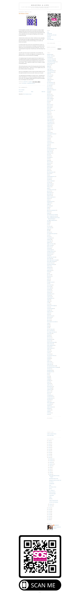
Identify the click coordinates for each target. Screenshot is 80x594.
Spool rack (49, 336)
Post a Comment (21, 89)
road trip (48, 295)
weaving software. (50, 398)
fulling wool (49, 186)
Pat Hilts (48, 271)
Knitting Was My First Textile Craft (55, 480)
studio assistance (50, 343)
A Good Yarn (49, 57)
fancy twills (49, 167)
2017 (49, 455)
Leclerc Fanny (49, 227)
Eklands (48, 164)
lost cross (48, 236)
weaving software (50, 396)
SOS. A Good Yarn (50, 330)
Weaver (48, 393)
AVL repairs (49, 85)
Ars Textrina (49, 76)
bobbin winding (49, 98)
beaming (48, 91)
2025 (49, 442)
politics (48, 279)
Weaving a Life (40, 5)
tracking (48, 377)
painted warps (49, 270)
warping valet (49, 389)
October (50, 462)
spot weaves (49, 337)
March (50, 474)
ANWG (48, 73)
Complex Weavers (50, 123)
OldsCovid (49, 265)
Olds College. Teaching (51, 261)
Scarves (48, 304)
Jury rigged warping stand (51, 220)
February (51, 504)
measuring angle (50, 249)
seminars (48, 312)
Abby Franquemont (50, 63)
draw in (48, 154)
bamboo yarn (49, 88)
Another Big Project (50, 72)
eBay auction (49, 161)
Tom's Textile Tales (50, 39)
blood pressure (49, 95)
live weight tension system (51, 233)
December (51, 459)
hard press (49, 198)
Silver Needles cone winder (51, 321)
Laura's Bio (49, 36)
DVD (48, 158)
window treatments (50, 406)
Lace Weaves (51, 481)
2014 (49, 509)
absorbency (49, 64)
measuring (49, 248)
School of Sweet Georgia (51, 305)
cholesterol (49, 117)
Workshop (49, 408)
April (50, 472)
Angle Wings (49, 69)
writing (48, 411)
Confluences (49, 129)
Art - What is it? (52, 490)
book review (49, 100)
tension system (49, 362)
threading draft (49, 370)
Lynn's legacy (49, 240)
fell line (48, 169)
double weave (49, 151)
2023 (49, 445)
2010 (49, 516)
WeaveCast (49, 392)
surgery (48, 349)
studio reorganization (50, 345)
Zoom (48, 414)
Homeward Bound (52, 491)
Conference (49, 126)
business (48, 113)
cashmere (48, 114)
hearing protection (50, 201)
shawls (48, 314)
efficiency (24, 83)
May (50, 470)
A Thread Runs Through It (51, 61)
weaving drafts (49, 395)
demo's (48, 145)
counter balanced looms (51, 133)
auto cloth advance (50, 82)
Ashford (48, 80)
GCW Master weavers (50, 189)
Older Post (43, 91)
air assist (48, 67)
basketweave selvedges (51, 89)
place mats (49, 274)
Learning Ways (51, 483)
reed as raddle (49, 287)
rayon (48, 283)
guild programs (49, 192)
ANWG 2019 (49, 75)
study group (49, 346)
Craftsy (48, 138)
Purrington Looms (50, 282)
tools (48, 374)
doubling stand (49, 152)
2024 (49, 444)
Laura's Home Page (50, 435)
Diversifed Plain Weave (51, 148)
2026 (49, 440)
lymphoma (49, 239)
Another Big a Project (50, 70)
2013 (49, 511)
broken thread (49, 105)
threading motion (31, 83)
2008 (49, 519)
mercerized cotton (50, 252)
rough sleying (49, 296)
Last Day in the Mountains (53, 502)
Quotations (49, 37)
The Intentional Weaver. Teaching (52, 367)
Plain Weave (49, 276)
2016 (49, 457)
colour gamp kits (50, 122)
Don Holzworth (49, 149)
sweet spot (49, 351)
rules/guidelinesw (50, 298)
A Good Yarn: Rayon (50, 58)
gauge (48, 188)
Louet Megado (49, 237)
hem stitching (49, 205)
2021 (49, 449)
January (50, 505)
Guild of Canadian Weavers (51, 433)
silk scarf (48, 318)
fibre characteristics (50, 172)
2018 (49, 454)
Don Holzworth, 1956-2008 (51, 34)
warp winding (49, 387)
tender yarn (49, 361)
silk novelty (49, 317)
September (51, 464)
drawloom (49, 155)
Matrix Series (49, 246)
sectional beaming (50, 308)
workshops (49, 409)
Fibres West (49, 173)
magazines (49, 242)
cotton (48, 130)
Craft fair (48, 135)
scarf (48, 302)
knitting (48, 221)
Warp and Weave (50, 386)
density (48, 147)
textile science (49, 364)
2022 (49, 447)
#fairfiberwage (49, 54)
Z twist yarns (49, 412)
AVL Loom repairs (50, 83)
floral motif (49, 177)
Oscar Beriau (49, 268)
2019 (49, 452)
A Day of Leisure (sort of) (53, 500)
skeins (48, 324)
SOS (48, 327)
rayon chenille (49, 284)
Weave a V (49, 390)
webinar (48, 401)
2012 (49, 512)
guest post (48, 191)
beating (48, 92)
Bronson (48, 108)
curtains (48, 144)
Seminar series (49, 311)
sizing (48, 323)
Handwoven (49, 195)
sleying (48, 326)
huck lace (48, 211)
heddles (48, 204)
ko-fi (48, 224)
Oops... (50, 485)
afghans (48, 66)
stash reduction (49, 339)
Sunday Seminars (50, 348)
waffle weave (49, 384)
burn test (48, 111)
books (48, 101)
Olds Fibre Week (50, 262)
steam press (49, 340)
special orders (49, 333)
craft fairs (48, 136)
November (51, 460)
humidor (48, 213)
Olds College (49, 258)
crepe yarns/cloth (50, 142)
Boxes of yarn (49, 104)
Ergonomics (49, 166)
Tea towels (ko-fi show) (51, 355)
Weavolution (49, 399)
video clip (48, 383)
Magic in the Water (50, 243)
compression (49, 125)
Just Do (50, 488)
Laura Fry (56, 525)
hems (48, 208)
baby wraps (49, 86)
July (50, 467)
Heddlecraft (49, 202)
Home (32, 91)
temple (48, 359)
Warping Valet (49, 33)
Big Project (49, 94)
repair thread (49, 290)
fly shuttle (48, 179)
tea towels (48, 354)
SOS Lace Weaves (50, 329)
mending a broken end (51, 251)
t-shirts (48, 352)
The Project (49, 368)
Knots (48, 223)
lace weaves (49, 226)
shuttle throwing (50, 315)
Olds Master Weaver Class (53, 478)
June (50, 469)
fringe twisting (49, 183)
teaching (48, 358)
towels (48, 376)
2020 (49, 450)
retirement (49, 292)
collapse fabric (49, 120)
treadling (48, 379)
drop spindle (49, 157)
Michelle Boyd (49, 254)
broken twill (49, 107)
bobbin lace (49, 97)
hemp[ (48, 207)
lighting (48, 229)
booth (48, 102)
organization (49, 267)
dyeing (48, 160)
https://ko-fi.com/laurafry (51, 210)
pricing (48, 280)
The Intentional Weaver (51, 365)
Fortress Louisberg (50, 180)
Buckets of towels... (50, 110)
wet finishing (49, 404)
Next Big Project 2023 (51, 257)
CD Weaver (49, 116)
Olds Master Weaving (50, 264)
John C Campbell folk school (52, 216)
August (50, 465)
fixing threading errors (51, 176)
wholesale (48, 405)
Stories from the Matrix (51, 342)
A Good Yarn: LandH (50, 60)
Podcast (48, 277)
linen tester (49, 232)
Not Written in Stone (52, 486)
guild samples (49, 194)
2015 (49, 507)
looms (48, 235)
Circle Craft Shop (50, 119)
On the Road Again (52, 493)
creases (48, 139)
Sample (48, 299)
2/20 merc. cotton (50, 55)
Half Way (50, 498)
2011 (49, 514)
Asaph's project (49, 79)
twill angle (49, 380)
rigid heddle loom (50, 293)
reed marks (49, 289)
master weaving (49, 245)
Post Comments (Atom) (27, 94)
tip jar (48, 373)
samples (48, 301)
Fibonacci (48, 170)
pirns (48, 273)
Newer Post (21, 91)
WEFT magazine (50, 402)
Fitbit (48, 174)
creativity (48, 141)
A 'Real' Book (51, 495)
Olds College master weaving (52, 259)
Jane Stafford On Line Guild (52, 214)
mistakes (48, 255)
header (48, 199)
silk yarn (48, 320)
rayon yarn (49, 286)
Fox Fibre (48, 182)
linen (48, 230)
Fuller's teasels (49, 185)
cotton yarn (49, 132)
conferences (49, 127)
